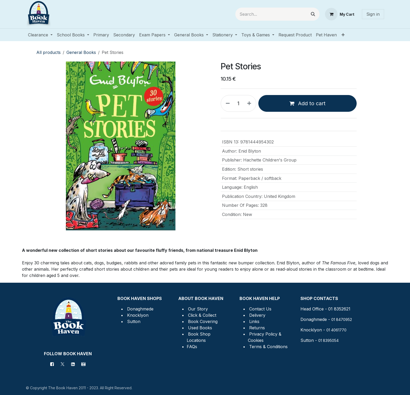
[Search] (313, 14)
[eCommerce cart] (340, 14)
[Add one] (250, 103)
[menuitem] (40, 35)
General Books (81, 52)
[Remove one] (226, 103)
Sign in (373, 14)
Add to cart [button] (307, 103)
